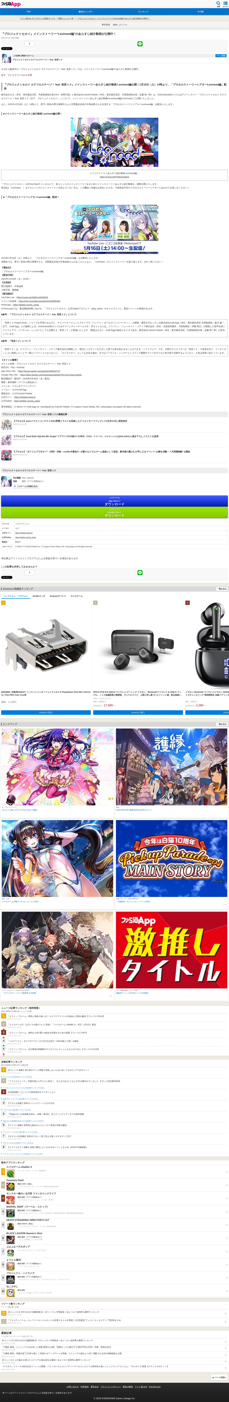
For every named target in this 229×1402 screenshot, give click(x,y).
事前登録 (106, 24)
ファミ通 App (11, 4)
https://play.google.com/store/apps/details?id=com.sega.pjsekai (51, 375)
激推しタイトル (120, 24)
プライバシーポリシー (110, 1387)
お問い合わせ (73, 1387)
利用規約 (85, 1387)
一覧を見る (222, 589)
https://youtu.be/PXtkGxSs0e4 (114, 177)
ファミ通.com (141, 1387)
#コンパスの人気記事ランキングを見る (17, 1077)
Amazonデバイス (58, 596)
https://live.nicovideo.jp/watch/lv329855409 (39, 301)
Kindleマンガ (39, 596)
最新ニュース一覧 (65, 18)
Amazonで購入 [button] (46, 712)
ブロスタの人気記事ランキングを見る (17, 1110)
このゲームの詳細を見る (27, 486)
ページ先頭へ (220, 1377)
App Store (114, 501)
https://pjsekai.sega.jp (24, 397)
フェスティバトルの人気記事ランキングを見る (20, 1132)
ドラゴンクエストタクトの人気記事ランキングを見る (22, 1154)
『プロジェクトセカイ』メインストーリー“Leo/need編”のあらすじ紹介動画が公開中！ (113, 18)
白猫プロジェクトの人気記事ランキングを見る (20, 1099)
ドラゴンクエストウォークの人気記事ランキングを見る (23, 1088)
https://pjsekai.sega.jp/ (24, 533)
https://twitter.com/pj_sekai (26, 305)
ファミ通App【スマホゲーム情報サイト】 (38, 18)
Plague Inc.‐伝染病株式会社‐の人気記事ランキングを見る (23, 1121)
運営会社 (95, 1387)
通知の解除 (128, 1387)
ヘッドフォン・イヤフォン (16, 596)
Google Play (114, 512)
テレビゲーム (77, 596)
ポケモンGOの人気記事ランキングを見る (18, 1143)
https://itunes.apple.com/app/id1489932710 (39, 371)
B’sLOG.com (155, 1387)
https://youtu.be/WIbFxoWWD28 (32, 297)
